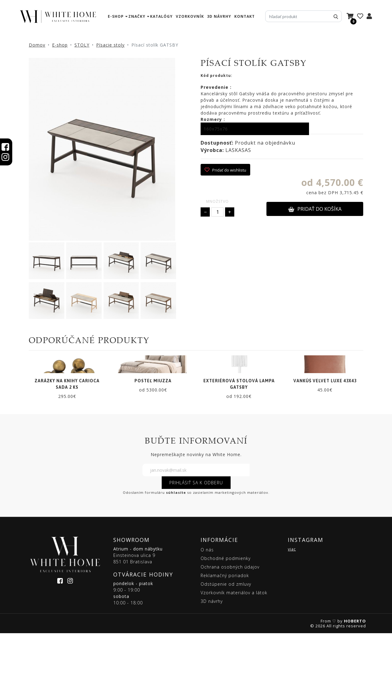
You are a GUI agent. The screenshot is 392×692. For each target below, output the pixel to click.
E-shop (60, 45)
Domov (37, 45)
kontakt (244, 16)
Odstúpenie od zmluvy (226, 643)
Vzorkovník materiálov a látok (234, 651)
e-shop (116, 16)
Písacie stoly (110, 45)
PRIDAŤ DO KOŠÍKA (314, 209)
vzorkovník (190, 16)
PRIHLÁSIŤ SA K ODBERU (196, 541)
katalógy (161, 16)
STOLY (81, 45)
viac (292, 608)
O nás (207, 608)
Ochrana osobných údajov (230, 626)
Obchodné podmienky (226, 617)
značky (136, 16)
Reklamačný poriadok (225, 634)
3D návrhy (219, 16)
